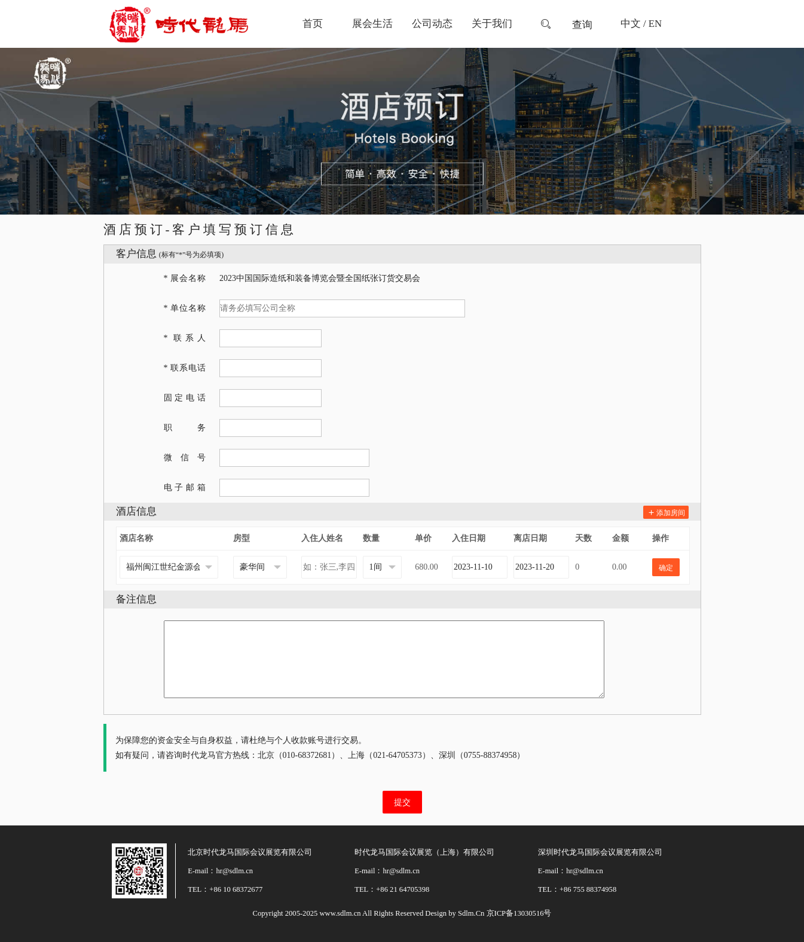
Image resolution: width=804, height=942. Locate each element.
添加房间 (666, 513)
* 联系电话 (185, 367)
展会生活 (372, 23)
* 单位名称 (185, 308)
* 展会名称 (185, 278)
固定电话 (185, 397)
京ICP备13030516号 (519, 913)
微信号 (185, 457)
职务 (185, 427)
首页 (312, 23)
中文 (630, 23)
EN (655, 23)
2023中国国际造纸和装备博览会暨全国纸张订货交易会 (319, 278)
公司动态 (432, 23)
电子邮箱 (185, 487)
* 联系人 (185, 338)
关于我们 (492, 23)
